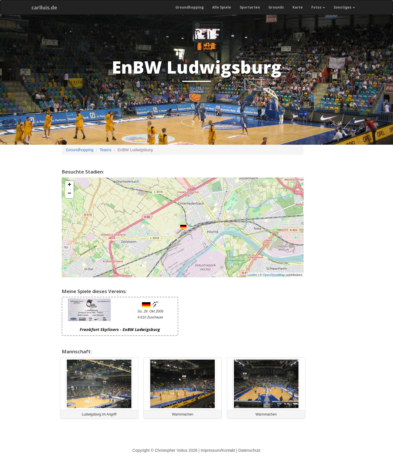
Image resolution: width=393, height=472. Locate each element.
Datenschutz (249, 450)
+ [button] (69, 185)
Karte (297, 7)
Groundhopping (189, 7)
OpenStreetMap (274, 275)
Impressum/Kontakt (218, 450)
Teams (105, 150)
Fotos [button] (318, 7)
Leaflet (252, 275)
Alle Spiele (221, 7)
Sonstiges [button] (344, 7)
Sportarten (250, 7)
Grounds (276, 7)
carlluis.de (44, 7)
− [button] (69, 193)
